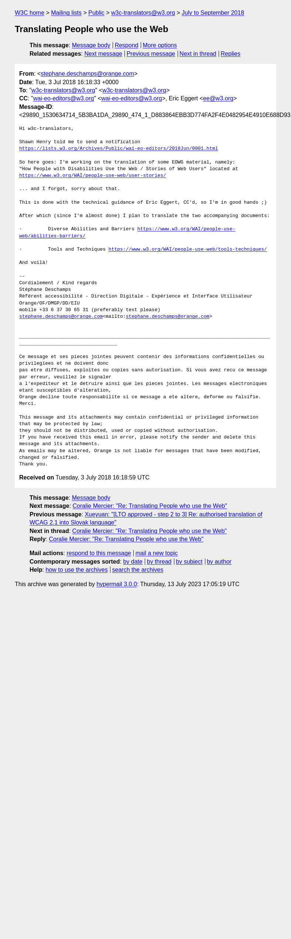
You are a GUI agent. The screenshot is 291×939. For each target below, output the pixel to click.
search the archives (138, 570)
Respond (126, 45)
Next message (103, 54)
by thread (159, 561)
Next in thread (197, 54)
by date (132, 561)
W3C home (29, 13)
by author (219, 561)
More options (160, 45)
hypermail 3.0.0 (116, 584)
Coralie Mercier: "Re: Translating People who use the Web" (150, 506)
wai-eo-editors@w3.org (63, 98)
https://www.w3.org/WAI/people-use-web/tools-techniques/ (188, 249)
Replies (230, 54)
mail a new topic (157, 553)
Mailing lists (66, 13)
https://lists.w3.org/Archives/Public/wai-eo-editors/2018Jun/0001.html (118, 148)
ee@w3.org (218, 98)
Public (96, 13)
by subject (189, 561)
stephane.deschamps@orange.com (87, 73)
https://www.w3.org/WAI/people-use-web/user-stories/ (92, 175)
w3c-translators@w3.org (143, 13)
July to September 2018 (213, 13)
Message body (91, 45)
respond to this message (98, 553)
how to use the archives (77, 570)
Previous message (151, 54)
